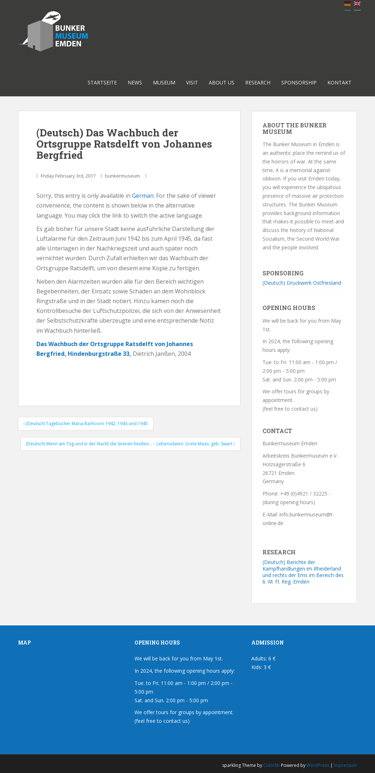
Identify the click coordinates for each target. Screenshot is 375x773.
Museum (164, 82)
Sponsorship (299, 82)
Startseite (102, 82)
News (135, 82)
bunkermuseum (122, 175)
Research (257, 82)
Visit (192, 82)
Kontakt (339, 82)
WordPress (317, 765)
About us (221, 82)
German (143, 196)
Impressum (345, 765)
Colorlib (271, 765)
